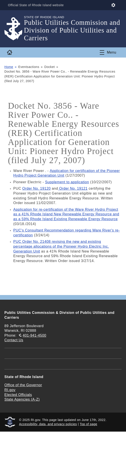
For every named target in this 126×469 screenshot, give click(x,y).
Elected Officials (18, 395)
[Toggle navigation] (108, 52)
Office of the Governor (23, 385)
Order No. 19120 (36, 188)
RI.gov (10, 390)
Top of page (88, 424)
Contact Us (13, 340)
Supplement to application (67, 182)
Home (8, 67)
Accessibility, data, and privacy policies (48, 424)
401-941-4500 (34, 335)
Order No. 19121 (73, 188)
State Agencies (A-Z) (22, 399)
